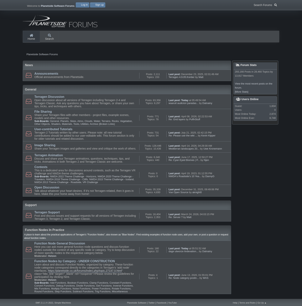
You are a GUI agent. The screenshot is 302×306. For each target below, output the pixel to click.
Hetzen (52, 256)
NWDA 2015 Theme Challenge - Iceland (111, 180)
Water (97, 122)
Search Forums (265, 4)
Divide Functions (85, 286)
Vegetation (126, 122)
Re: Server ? (176, 218)
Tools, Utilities (81, 124)
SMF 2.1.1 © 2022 (44, 303)
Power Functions (101, 289)
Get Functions (104, 286)
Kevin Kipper (208, 136)
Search (49, 37)
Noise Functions (82, 289)
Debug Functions (65, 286)
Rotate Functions (121, 289)
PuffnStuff (194, 120)
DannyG (210, 177)
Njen (206, 161)
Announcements (46, 74)
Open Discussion (46, 188)
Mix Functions (42, 289)
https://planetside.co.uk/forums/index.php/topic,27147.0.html (85, 271)
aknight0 (197, 193)
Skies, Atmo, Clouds (81, 122)
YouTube (172, 303)
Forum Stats (246, 66)
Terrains (106, 122)
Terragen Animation (48, 156)
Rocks (115, 122)
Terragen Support (47, 213)
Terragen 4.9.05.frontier (182, 78)
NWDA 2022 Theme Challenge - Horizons (73, 177)
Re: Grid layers (177, 120)
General (54, 122)
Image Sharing (44, 146)
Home (31, 37)
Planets (64, 122)
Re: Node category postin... (184, 278)
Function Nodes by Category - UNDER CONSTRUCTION (74, 262)
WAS (205, 278)
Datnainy (207, 104)
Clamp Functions (98, 283)
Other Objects (42, 124)
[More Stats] (241, 92)
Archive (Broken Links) (102, 124)
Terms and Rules (247, 303)
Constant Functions (120, 283)
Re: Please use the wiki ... (183, 136)
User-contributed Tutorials (53, 130)
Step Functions (63, 292)
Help (235, 303)
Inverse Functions (123, 286)
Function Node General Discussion (59, 244)
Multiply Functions (61, 289)
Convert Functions (44, 286)
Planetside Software (136, 303)
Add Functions (58, 283)
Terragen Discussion (49, 97)
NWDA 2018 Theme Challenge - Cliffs (67, 180)
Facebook (161, 303)
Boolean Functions (77, 283)
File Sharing (43, 112)
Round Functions (43, 292)
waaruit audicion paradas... (183, 104)
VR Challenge (90, 183)
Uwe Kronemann (212, 149)
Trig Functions (103, 292)
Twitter (151, 303)
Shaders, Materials (61, 124)
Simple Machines (63, 303)
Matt (201, 78)
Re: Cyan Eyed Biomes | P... (184, 161)
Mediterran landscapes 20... (184, 149)
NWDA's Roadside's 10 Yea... (185, 177)
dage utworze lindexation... (183, 252)
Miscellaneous (120, 292)
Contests (41, 168)
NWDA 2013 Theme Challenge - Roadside (57, 183)
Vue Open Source (178, 193)
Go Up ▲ (262, 303)
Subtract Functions (83, 292)
